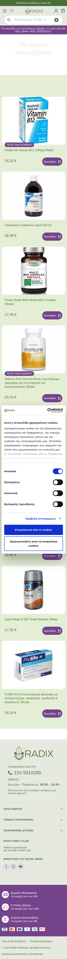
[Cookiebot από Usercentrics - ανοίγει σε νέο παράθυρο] (48, 410)
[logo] (34, 11)
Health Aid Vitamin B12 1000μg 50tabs (29, 150)
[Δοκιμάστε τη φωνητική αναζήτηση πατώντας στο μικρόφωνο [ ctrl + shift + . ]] (56, 20)
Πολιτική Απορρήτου (41, 941)
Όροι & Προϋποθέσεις (14, 941)
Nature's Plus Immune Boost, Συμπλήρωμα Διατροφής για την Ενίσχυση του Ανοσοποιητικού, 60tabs (32, 382)
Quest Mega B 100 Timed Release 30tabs (31, 619)
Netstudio (36, 954)
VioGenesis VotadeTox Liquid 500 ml (28, 225)
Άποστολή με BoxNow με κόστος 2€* (33, 3)
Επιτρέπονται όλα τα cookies (33, 529)
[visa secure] (35, 929)
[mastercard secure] (43, 929)
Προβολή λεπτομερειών (40, 518)
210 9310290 (27, 772)
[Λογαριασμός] (56, 11)
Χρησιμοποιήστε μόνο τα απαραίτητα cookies (33, 543)
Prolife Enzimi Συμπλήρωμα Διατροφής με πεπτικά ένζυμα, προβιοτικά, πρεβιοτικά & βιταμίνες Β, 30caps (31, 698)
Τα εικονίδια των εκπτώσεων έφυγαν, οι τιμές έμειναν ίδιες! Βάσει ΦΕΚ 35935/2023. (33, 30)
